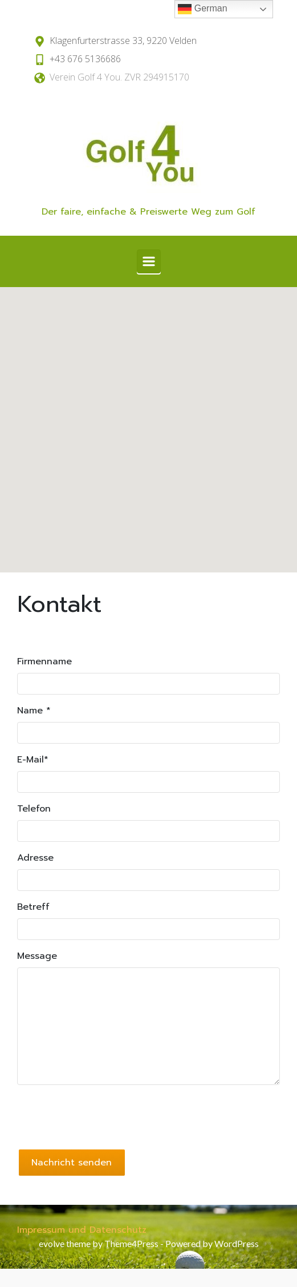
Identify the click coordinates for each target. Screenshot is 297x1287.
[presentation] (103, 1116)
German (202, 9)
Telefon (34, 809)
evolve (51, 1243)
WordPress (236, 1243)
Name (34, 710)
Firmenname (44, 661)
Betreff (33, 907)
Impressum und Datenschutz (82, 1230)
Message (37, 956)
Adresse (35, 858)
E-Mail (32, 759)
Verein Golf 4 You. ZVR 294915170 (119, 77)
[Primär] (149, 261)
